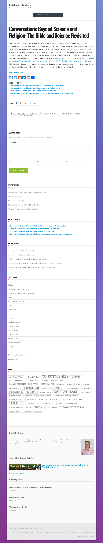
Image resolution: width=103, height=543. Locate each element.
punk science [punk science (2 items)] (16, 394)
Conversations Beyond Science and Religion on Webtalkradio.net (65, 468)
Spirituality (11, 349)
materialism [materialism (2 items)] (47, 387)
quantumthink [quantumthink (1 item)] (85, 395)
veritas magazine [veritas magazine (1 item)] (14, 413)
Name (11, 164)
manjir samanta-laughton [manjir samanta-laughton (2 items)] (23, 387)
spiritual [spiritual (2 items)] (38, 410)
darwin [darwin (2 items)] (76, 379)
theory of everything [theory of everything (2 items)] (72, 410)
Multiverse (11, 316)
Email (39, 164)
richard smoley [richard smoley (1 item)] (55, 402)
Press (46, 535)
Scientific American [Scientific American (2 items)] (66, 406)
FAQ (67, 535)
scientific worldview (49, 113)
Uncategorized (12, 362)
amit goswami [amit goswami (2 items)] (16, 379)
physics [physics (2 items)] (56, 390)
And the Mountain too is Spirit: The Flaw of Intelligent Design (27, 195)
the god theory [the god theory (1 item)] (52, 410)
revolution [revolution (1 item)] (43, 402)
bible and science (21, 113)
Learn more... (34, 446)
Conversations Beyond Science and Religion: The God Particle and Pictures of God (39, 85)
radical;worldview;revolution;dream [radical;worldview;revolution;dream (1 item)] (67, 398)
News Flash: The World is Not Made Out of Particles (31, 262)
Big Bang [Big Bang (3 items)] (32, 379)
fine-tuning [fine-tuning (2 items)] (15, 383)
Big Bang (10, 287)
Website (69, 164)
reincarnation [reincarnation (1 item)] (31, 402)
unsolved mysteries (25, 115)
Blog (83, 535)
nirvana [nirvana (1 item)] (69, 387)
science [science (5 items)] (16, 405)
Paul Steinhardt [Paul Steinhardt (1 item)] (14, 391)
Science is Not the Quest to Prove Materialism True (24, 207)
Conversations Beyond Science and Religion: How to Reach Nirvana (33, 91)
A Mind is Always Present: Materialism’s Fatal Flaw (24, 212)
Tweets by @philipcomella (17, 476)
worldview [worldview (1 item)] (27, 413)
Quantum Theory (13, 337)
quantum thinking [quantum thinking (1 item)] (15, 398)
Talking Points (75, 535)
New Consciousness (14, 324)
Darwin (10, 300)
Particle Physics (13, 333)
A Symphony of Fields (15, 199)
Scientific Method (13, 341)
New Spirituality (13, 329)
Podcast (90, 535)
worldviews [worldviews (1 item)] (38, 413)
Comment (13, 142)
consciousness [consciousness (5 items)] (55, 378)
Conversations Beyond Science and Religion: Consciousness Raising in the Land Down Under (42, 93)
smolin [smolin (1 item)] (28, 410)
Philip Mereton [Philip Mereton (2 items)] (31, 390)
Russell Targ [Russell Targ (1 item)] (78, 402)
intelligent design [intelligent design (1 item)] (57, 383)
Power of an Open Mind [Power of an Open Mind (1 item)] (71, 391)
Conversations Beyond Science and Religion (21, 296)
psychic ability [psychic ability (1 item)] (86, 391)
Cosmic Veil (34, 113)
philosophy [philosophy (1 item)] (45, 391)
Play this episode (16, 72)
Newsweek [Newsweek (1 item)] (60, 387)
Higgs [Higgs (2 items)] (45, 383)
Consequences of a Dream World (18, 292)
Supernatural (66, 113)
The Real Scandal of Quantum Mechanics (30, 253)
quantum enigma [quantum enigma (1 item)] (45, 395)
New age (10, 320)
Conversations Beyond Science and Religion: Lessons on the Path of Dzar (36, 88)
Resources (81, 539)
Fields (10, 308)
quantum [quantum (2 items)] (31, 394)
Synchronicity (12, 353)
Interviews (53, 535)
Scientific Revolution (14, 345)
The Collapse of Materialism (20, 6)
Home (13, 535)
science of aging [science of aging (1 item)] (47, 406)
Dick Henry (11, 253)
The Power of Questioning (16, 357)
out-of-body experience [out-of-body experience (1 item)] (83, 387)
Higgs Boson (12, 312)
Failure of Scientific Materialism (17, 304)
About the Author (36, 535)
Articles (61, 535)
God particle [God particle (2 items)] (32, 383)
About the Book (22, 535)
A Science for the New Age (16, 203)
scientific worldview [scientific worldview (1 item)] (16, 410)
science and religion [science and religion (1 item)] (32, 406)
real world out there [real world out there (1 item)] (16, 402)
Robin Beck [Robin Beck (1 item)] (66, 402)
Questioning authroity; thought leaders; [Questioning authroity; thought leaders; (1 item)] (38, 398)
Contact (90, 539)
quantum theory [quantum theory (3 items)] (65, 394)
